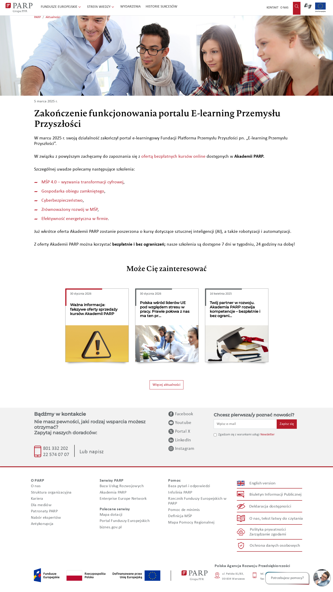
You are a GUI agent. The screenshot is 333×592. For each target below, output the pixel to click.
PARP (37, 17)
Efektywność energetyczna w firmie (74, 219)
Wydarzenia (130, 6)
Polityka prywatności (268, 530)
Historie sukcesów (161, 6)
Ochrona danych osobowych (275, 546)
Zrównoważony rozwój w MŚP (69, 209)
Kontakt (272, 7)
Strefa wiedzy (101, 7)
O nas (284, 7)
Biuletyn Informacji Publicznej (275, 495)
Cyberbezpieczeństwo (62, 200)
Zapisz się (287, 424)
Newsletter (267, 434)
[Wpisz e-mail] (245, 424)
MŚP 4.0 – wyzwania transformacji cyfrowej (82, 182)
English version (263, 483)
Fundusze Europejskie (61, 7)
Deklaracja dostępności (270, 506)
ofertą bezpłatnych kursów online (173, 156)
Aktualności (53, 17)
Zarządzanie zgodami (267, 534)
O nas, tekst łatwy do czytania (276, 518)
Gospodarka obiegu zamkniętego (72, 191)
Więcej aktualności (166, 385)
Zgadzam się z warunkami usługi (238, 434)
